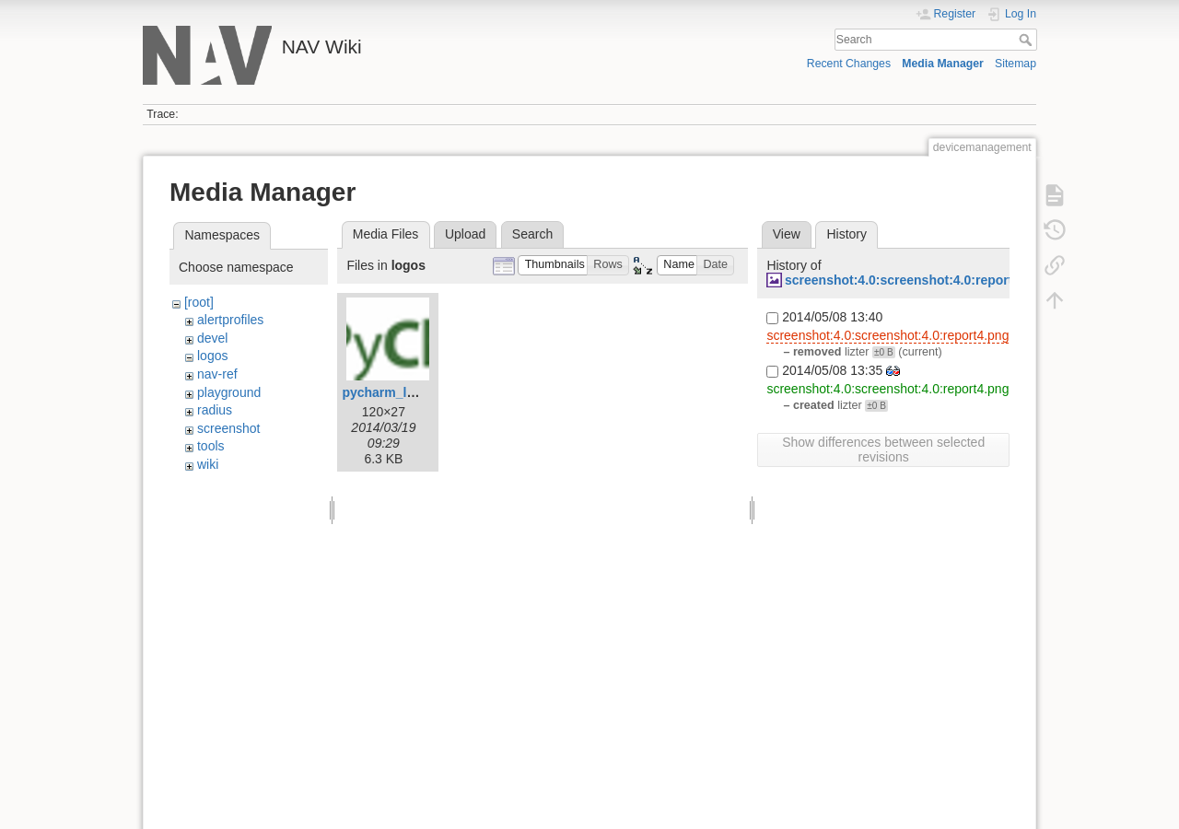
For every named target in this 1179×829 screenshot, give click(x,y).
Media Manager (943, 63)
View (786, 234)
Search (1027, 39)
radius (214, 410)
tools (211, 445)
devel (212, 338)
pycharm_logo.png (399, 392)
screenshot (228, 428)
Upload (465, 234)
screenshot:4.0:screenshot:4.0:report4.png (916, 280)
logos (212, 355)
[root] (199, 302)
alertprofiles (230, 319)
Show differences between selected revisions (883, 449)
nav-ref (217, 374)
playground (229, 392)
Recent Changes (849, 63)
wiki (207, 464)
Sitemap (1015, 63)
